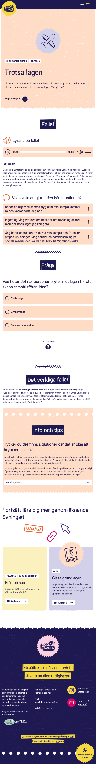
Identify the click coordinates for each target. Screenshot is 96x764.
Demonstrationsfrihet (22, 325)
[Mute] (80, 151)
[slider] (43, 152)
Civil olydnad (18, 311)
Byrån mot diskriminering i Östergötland (54, 736)
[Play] (7, 151)
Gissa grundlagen (67, 578)
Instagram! (83, 691)
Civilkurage (17, 298)
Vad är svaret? (48, 341)
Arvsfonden (8, 714)
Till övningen (13, 601)
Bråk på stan (15, 582)
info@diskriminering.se (46, 702)
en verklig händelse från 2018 (34, 389)
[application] (48, 152)
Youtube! (82, 704)
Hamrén (60, 741)
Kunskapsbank (14, 482)
